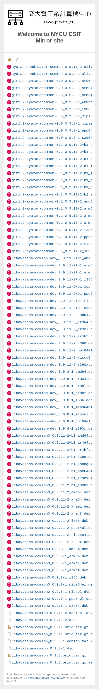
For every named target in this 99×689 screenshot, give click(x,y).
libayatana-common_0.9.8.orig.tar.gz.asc (53, 662)
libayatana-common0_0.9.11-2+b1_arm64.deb (54, 442)
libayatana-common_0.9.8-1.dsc (42, 648)
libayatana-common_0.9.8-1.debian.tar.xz (53, 641)
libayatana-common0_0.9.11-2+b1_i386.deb (53, 456)
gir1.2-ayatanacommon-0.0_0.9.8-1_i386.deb (55, 109)
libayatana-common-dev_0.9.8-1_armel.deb (53, 385)
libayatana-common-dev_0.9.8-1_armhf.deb (53, 393)
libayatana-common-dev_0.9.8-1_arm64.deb (53, 378)
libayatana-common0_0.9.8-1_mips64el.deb (53, 584)
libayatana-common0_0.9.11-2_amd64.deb (51, 492)
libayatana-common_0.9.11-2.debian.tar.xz (54, 612)
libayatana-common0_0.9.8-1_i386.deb (49, 577)
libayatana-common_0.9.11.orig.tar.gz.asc (54, 634)
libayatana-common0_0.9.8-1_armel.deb (50, 563)
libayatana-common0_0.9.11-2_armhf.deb (51, 513)
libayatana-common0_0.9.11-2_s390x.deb (51, 542)
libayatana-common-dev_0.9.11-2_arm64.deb (54, 322)
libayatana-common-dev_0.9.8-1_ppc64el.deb (55, 421)
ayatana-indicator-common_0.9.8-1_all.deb (54, 73)
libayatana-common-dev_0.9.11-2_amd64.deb (54, 314)
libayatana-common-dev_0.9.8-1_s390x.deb (53, 428)
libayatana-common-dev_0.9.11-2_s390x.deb (54, 364)
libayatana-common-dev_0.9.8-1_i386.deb (52, 400)
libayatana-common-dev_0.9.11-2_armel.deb (54, 329)
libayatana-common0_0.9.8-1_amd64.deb (50, 549)
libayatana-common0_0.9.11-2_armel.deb (51, 506)
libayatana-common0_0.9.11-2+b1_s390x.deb (54, 485)
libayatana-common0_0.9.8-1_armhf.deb (50, 570)
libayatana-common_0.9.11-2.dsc (43, 619)
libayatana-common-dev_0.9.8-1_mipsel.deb (54, 414)
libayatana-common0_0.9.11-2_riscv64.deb (53, 534)
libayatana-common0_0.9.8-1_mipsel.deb (51, 591)
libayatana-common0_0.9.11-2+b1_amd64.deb (54, 435)
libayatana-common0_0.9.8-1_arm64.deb (50, 556)
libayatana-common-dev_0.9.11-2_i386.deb (53, 343)
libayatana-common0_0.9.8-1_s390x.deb (50, 605)
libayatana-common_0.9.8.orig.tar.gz (49, 655)
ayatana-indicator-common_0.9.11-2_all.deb (55, 66)
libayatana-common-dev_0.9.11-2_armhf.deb (54, 336)
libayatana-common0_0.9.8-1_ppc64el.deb (52, 598)
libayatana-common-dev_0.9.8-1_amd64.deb (53, 371)
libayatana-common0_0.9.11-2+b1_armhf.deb (54, 449)
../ (15, 59)
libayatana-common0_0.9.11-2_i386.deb (50, 520)
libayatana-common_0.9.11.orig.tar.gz (50, 627)
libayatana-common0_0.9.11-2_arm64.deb (51, 499)
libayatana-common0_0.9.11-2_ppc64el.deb (53, 527)
